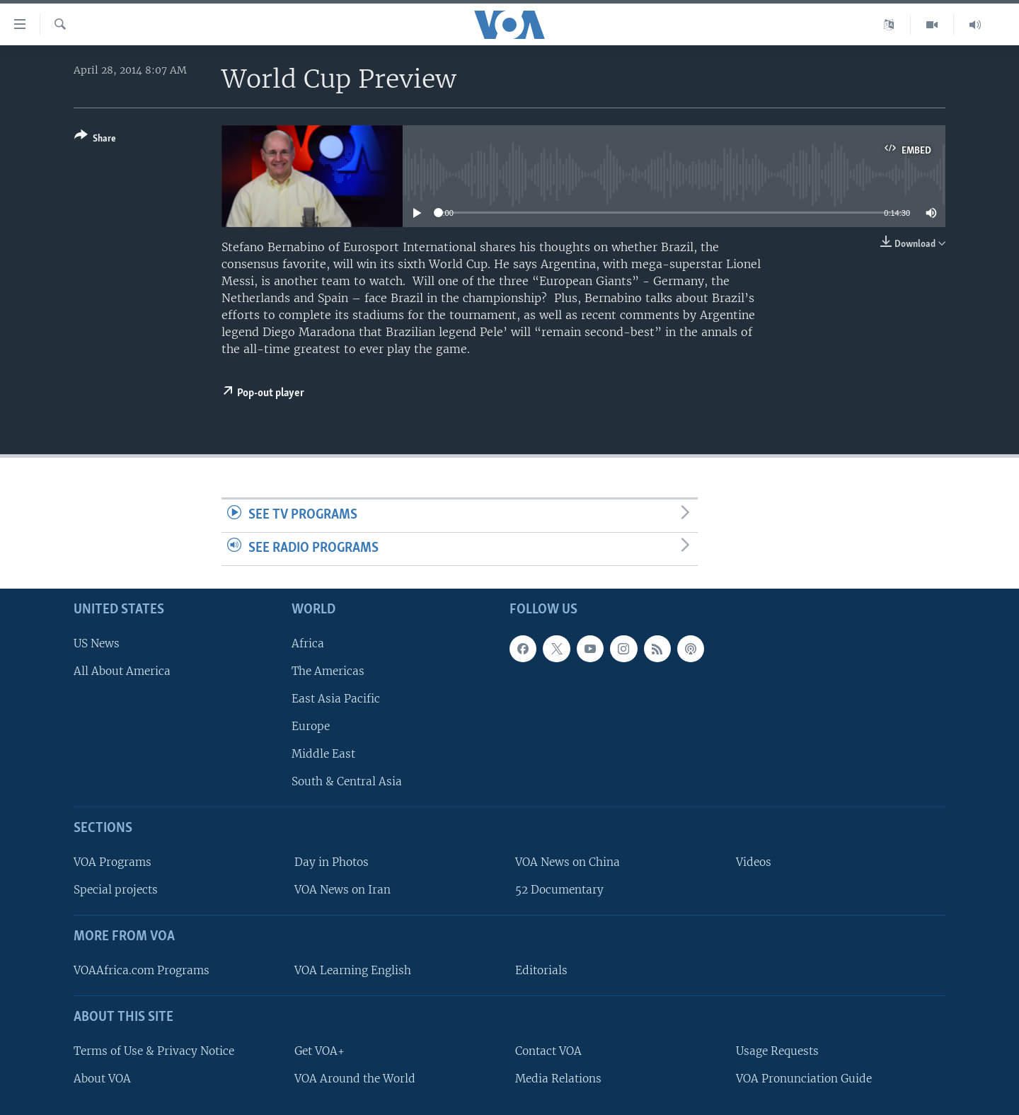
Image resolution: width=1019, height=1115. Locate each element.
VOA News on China (567, 862)
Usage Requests (777, 1050)
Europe (311, 726)
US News (97, 642)
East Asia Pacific (336, 698)
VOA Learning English (352, 970)
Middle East (323, 754)
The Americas (328, 670)
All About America (122, 670)
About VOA (102, 1078)
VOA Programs (112, 862)
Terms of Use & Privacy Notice (154, 1050)
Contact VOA (548, 1050)
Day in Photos (331, 862)
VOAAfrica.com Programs (141, 970)
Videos (753, 862)
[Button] (95, 139)
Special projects (116, 889)
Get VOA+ (319, 1050)
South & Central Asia (347, 781)
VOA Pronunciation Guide (804, 1078)
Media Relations (558, 1078)
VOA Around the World (354, 1078)
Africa (308, 642)
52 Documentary (559, 889)
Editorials (541, 970)
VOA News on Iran (342, 889)
